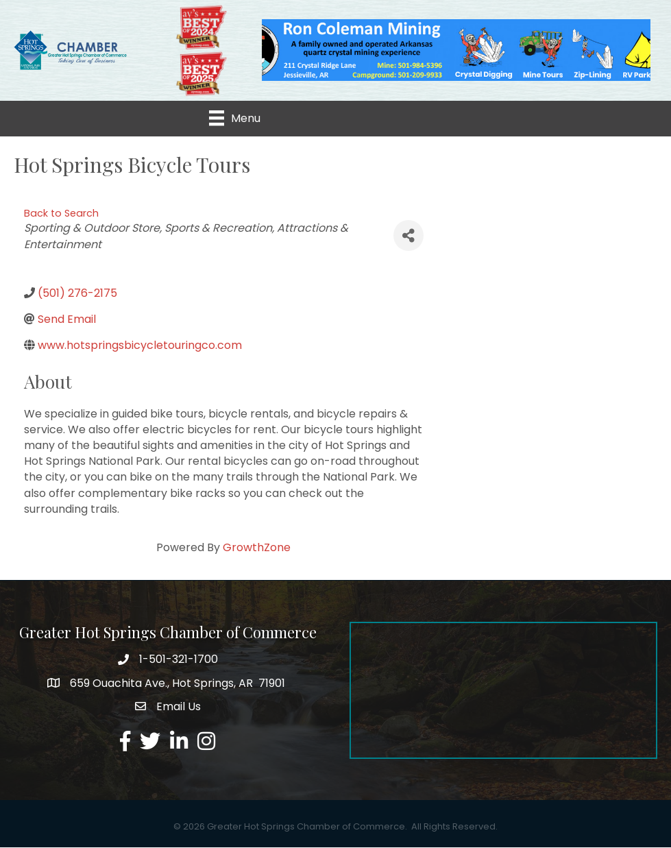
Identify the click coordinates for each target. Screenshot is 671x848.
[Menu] (234, 118)
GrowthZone (257, 548)
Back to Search (61, 213)
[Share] (408, 236)
